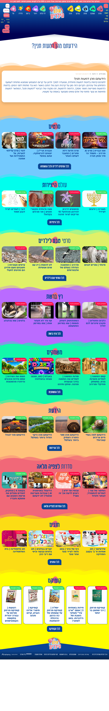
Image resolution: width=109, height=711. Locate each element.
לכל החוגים (54, 562)
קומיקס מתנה (6, 31)
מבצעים (7, 27)
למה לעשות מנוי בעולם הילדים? (106, 16)
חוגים (70, 10)
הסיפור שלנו (7, 20)
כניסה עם (7, 10)
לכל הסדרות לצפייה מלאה (54, 506)
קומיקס (78, 10)
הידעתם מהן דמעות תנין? (82, 74)
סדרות (100, 10)
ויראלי (35, 10)
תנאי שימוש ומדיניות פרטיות (51, 654)
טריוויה (20, 9)
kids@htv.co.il (63, 654)
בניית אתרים (23, 654)
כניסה (7, 6)
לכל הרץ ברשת (54, 333)
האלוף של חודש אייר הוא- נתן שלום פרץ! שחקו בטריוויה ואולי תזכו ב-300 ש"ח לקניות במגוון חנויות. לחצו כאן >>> (54, 1)
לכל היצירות (54, 222)
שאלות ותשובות (38, 654)
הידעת (94, 74)
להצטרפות (6, 15)
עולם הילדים (102, 74)
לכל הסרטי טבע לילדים (54, 278)
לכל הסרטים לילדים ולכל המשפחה (54, 166)
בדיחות (28, 10)
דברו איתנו (2, 20)
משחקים (93, 10)
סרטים (85, 10)
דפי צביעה (43, 10)
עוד (13, 10)
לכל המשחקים (54, 392)
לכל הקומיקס (54, 629)
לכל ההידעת (54, 448)
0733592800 (72, 654)
